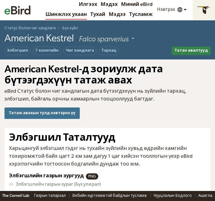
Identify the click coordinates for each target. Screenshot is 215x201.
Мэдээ (117, 14)
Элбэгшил (17, 50)
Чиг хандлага (80, 50)
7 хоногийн (47, 50)
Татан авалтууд (191, 50)
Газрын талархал (50, 196)
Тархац (108, 50)
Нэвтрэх (166, 9)
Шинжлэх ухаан (66, 14)
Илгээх (88, 4)
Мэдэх (109, 4)
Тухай (97, 14)
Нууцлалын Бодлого (173, 196)
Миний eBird (137, 4)
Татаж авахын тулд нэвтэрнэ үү (42, 113)
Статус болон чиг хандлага (30, 28)
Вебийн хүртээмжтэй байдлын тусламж (110, 196)
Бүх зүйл (70, 28)
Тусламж (141, 14)
